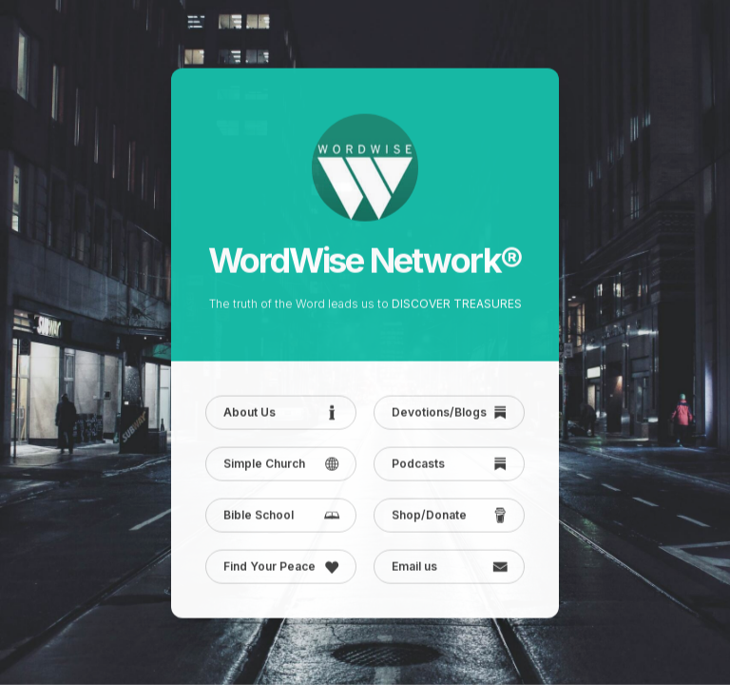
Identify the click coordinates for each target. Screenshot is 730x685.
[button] (280, 413)
